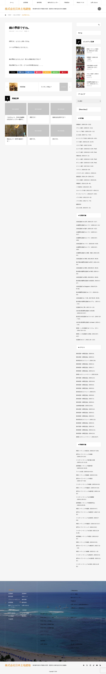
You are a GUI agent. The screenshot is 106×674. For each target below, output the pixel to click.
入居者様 (24, 610)
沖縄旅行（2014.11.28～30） (83, 183)
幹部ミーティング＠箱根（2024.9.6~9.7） (87, 508)
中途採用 (10, 619)
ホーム (12, 2)
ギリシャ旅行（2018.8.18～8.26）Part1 (86, 162)
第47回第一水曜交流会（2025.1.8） (85, 426)
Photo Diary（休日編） (46, 621)
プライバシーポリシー (14, 599)
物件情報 (39, 2)
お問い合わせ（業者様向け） (78, 608)
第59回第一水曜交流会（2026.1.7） (85, 367)
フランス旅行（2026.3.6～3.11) (84, 128)
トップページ (74, 614)
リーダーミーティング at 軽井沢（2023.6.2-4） (88, 555)
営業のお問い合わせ (13, 610)
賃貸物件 (24, 593)
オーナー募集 (25, 613)
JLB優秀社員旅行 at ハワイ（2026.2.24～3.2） (88, 225)
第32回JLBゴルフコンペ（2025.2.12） (86, 419)
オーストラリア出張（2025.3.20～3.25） (87, 138)
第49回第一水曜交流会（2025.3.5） (85, 416)
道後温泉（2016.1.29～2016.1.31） (85, 176)
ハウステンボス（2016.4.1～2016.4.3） (86, 173)
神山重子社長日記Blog (46, 614)
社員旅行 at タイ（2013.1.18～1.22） (86, 339)
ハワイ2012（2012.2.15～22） (84, 197)
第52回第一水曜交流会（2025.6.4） (85, 402)
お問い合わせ (94, 2)
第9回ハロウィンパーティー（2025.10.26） (87, 374)
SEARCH (99, 8)
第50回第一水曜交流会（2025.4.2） (85, 412)
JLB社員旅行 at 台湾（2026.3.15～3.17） (87, 221)
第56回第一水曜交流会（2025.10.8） (85, 381)
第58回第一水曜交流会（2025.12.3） (85, 371)
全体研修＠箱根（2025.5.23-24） (84, 405)
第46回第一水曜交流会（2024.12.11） (86, 430)
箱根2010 (78, 204)
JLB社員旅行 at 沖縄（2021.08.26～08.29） (87, 258)
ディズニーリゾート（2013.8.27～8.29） (87, 194)
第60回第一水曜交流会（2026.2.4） (85, 364)
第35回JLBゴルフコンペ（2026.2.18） (86, 360)
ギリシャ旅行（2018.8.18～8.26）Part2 (86, 159)
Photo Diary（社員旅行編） (47, 627)
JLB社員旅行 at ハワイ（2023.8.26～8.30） (87, 243)
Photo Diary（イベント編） (47, 617)
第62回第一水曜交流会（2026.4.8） (85, 353)
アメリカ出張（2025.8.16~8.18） (85, 471)
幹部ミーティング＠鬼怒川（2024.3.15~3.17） (88, 523)
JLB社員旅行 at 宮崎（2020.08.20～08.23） (87, 268)
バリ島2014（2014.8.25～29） (84, 187)
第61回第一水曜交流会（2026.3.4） (85, 357)
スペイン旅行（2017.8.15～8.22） (85, 166)
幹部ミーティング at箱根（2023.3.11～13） (87, 551)
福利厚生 (24, 616)
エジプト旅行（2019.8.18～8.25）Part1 (86, 152)
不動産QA (66, 2)
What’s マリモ (80, 2)
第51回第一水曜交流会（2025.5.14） (85, 409)
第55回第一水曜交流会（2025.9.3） (85, 384)
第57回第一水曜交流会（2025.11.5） (85, 378)
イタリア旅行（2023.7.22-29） (84, 145)
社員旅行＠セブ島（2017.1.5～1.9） (85, 307)
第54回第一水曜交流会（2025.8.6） (85, 395)
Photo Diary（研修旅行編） (47, 624)
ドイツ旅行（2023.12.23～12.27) (84, 141)
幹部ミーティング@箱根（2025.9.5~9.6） (87, 475)
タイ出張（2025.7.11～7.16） (84, 135)
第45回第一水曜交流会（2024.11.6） (85, 433)
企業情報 (25, 2)
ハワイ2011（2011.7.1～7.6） (84, 200)
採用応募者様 (11, 613)
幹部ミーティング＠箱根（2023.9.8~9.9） (87, 542)
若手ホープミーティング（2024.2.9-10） (86, 527)
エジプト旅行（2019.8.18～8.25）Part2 (86, 148)
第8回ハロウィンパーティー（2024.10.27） (87, 437)
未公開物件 (11, 616)
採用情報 (10, 602)
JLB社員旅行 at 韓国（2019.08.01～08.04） (87, 277)
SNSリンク (25, 596)
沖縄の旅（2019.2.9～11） (83, 155)
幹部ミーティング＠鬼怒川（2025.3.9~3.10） (88, 487)
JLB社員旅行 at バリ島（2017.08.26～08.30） (88, 298)
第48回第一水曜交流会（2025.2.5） (85, 423)
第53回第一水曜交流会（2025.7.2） (85, 398)
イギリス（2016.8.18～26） (83, 169)
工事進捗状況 (74, 590)
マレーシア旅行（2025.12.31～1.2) (85, 131)
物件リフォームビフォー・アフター (14, 606)
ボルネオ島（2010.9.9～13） (83, 207)
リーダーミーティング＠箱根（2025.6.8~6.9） (88, 484)
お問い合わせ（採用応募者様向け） (80, 604)
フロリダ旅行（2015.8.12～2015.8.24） (86, 180)
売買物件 (10, 593)
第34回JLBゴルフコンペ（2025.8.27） (86, 391)
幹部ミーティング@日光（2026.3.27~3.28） (87, 450)
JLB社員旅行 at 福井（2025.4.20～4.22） (87, 228)
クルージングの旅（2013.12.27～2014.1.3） (87, 190)
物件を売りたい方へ (53, 2)
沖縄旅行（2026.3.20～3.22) (83, 124)
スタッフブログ (19, 31)
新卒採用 (10, 596)
